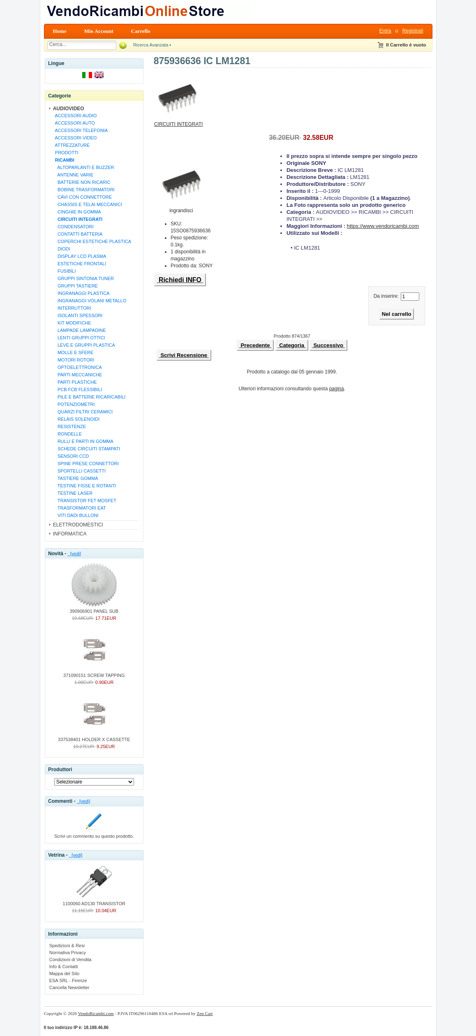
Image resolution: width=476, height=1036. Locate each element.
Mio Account (98, 31)
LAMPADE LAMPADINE (79, 330)
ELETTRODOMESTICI (78, 525)
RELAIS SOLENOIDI (76, 419)
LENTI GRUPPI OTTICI (79, 337)
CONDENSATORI (73, 226)
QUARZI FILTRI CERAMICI (83, 411)
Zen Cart (205, 1013)
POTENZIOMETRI (74, 404)
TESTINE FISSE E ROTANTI (84, 485)
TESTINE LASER (73, 493)
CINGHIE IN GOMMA (77, 211)
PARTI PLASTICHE (75, 382)
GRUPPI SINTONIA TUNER (83, 278)
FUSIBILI (64, 271)
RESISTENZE (69, 426)
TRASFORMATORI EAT (79, 507)
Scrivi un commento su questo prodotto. (94, 834)
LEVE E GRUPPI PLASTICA (84, 345)
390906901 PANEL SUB (93, 609)
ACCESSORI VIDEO (75, 137)
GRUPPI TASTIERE (75, 285)
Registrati (412, 31)
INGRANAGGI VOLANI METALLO (90, 300)
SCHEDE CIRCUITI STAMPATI (86, 448)
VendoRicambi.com (96, 1013)
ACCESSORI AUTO (74, 123)
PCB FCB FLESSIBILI (77, 389)
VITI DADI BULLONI (76, 515)
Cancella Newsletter (69, 987)
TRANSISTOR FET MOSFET (84, 500)
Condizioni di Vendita (70, 959)
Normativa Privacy (67, 952)
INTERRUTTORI (72, 308)
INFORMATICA (70, 534)
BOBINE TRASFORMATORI (84, 189)
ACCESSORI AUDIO (75, 115)
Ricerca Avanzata (150, 44)
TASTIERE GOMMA (75, 478)
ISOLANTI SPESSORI (78, 315)
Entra (385, 31)
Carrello (140, 31)
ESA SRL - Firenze (68, 980)
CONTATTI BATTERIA (78, 234)
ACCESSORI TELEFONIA (80, 130)
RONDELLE (67, 433)
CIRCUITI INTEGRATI (178, 121)
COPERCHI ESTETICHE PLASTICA (92, 241)
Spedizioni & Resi (67, 945)
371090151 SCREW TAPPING (94, 673)
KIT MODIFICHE (72, 322)
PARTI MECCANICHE (77, 374)
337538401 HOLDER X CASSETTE (94, 737)
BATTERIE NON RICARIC (82, 182)
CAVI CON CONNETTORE (82, 197)
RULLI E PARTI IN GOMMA (83, 441)
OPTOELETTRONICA (77, 367)
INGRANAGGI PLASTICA (81, 293)
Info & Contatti (63, 966)
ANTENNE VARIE (73, 174)
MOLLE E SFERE (73, 352)
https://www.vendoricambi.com (383, 226)
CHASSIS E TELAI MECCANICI (87, 204)
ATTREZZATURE (71, 145)
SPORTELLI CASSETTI (79, 470)
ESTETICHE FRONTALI (79, 263)
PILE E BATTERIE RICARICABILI (89, 396)
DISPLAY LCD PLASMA (79, 256)
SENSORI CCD (71, 456)
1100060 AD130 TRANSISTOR (94, 901)
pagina (336, 389)
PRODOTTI (66, 152)
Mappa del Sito (64, 973)
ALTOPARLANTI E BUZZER (83, 167)
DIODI (61, 248)
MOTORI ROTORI (74, 359)
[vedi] (74, 553)
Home (60, 31)
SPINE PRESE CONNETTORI (86, 463)
